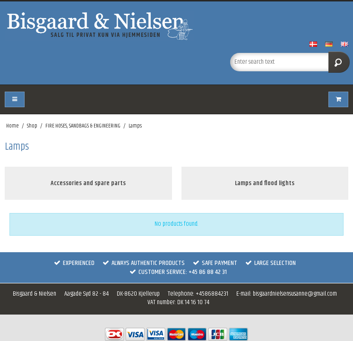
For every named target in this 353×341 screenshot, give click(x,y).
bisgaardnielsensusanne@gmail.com (295, 294)
